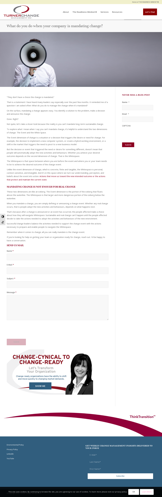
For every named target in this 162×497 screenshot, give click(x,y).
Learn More (146, 492)
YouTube (10, 458)
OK (133, 492)
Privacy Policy (12, 449)
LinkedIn (10, 454)
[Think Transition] (21, 12)
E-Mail (10, 264)
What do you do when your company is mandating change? (55, 26)
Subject (11, 278)
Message (11, 292)
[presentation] (27, 331)
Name (10, 251)
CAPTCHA (126, 126)
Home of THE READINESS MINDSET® (145, 2)
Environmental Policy (15, 445)
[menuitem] (145, 2)
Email (125, 114)
